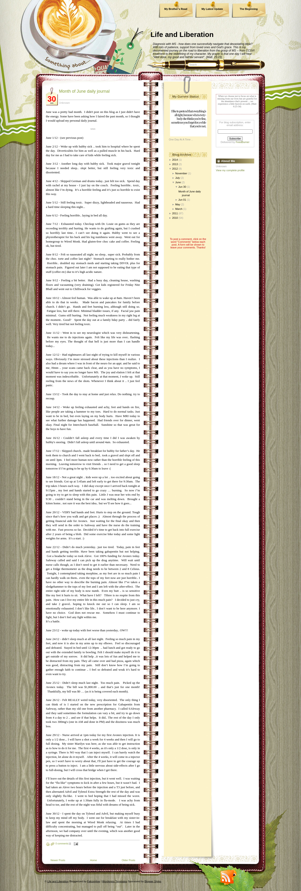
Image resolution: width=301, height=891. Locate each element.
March (178, 208)
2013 (175, 164)
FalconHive (93, 881)
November (181, 173)
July (177, 177)
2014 (175, 159)
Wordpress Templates (114, 881)
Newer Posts (58, 860)
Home (93, 860)
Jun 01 (182, 199)
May (177, 204)
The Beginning (248, 9)
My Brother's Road (175, 9)
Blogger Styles (153, 881)
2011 (175, 213)
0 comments (61, 843)
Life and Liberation (182, 34)
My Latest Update (212, 9)
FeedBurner (243, 142)
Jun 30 (182, 186)
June (178, 182)
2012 (175, 168)
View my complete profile (230, 170)
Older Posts (128, 860)
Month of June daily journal (84, 91)
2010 (175, 217)
